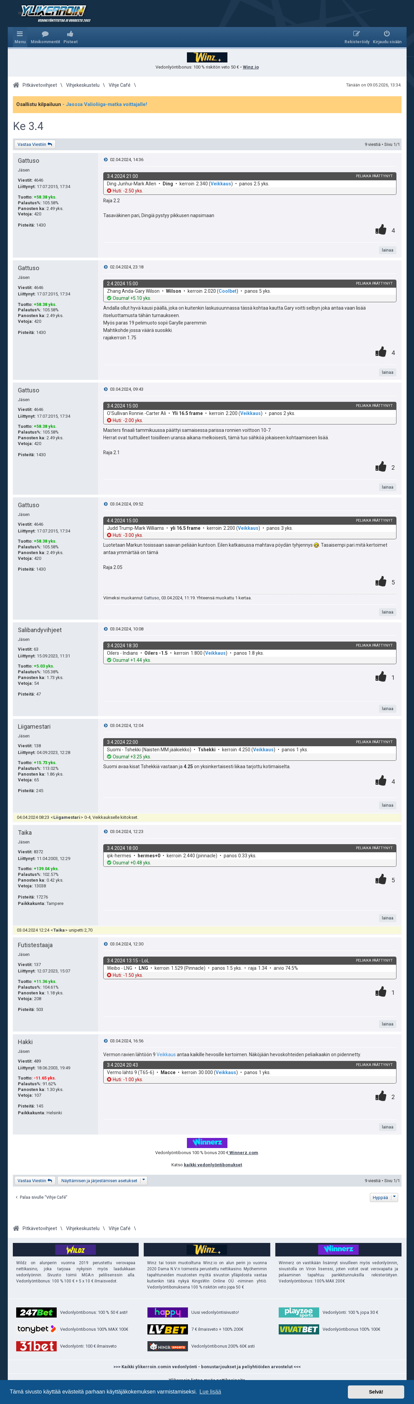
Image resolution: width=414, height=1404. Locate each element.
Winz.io (251, 67)
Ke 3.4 (28, 126)
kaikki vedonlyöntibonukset (213, 1164)
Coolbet (228, 291)
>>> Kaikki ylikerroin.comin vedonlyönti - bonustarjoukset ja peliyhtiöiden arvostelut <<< (207, 1366)
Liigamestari (34, 726)
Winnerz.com (243, 1152)
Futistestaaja (35, 944)
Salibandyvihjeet (40, 629)
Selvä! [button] (376, 1392)
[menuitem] (45, 37)
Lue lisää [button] (210, 1392)
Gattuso (28, 160)
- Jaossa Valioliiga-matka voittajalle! (104, 104)
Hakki (25, 1041)
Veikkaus (221, 183)
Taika (25, 832)
